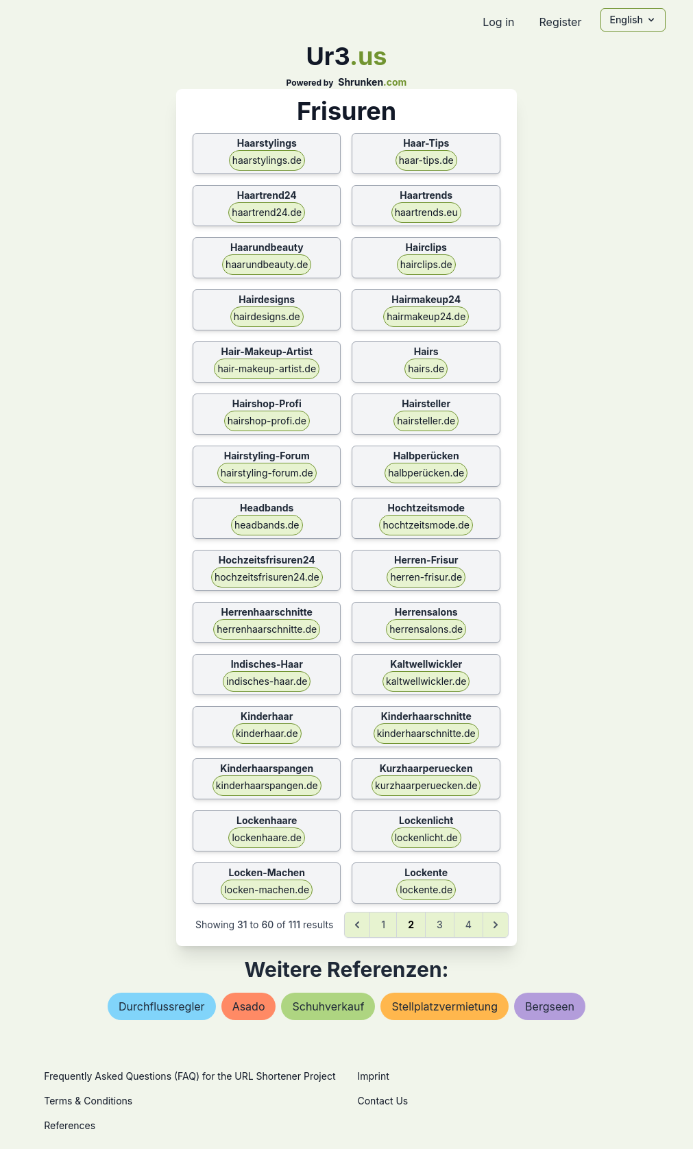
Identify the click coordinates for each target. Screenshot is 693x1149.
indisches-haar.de (266, 681)
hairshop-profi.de (267, 420)
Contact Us (383, 1100)
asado (248, 1006)
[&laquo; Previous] (357, 925)
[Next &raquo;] (496, 925)
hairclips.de (426, 264)
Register (560, 22)
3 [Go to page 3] (440, 924)
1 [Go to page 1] (383, 924)
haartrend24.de (267, 212)
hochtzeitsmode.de (426, 525)
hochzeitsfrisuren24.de (267, 577)
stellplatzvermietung (444, 1006)
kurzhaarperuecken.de (426, 785)
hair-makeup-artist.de (266, 368)
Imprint (373, 1076)
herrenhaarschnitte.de (267, 629)
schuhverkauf (328, 1006)
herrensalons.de (426, 629)
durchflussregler (162, 1006)
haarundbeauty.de (267, 264)
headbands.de (267, 525)
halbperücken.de (426, 473)
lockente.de (426, 889)
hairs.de (426, 368)
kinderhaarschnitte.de (426, 733)
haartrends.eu (426, 212)
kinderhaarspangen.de (267, 785)
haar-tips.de (426, 160)
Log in (498, 22)
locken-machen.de (266, 889)
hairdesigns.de (267, 316)
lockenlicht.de (426, 837)
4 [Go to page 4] (468, 924)
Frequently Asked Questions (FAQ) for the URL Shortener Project (189, 1076)
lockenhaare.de (267, 837)
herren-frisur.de (426, 577)
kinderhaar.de (267, 733)
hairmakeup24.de (426, 316)
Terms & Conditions (88, 1100)
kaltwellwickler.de (426, 681)
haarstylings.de (267, 160)
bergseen (549, 1006)
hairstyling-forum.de (267, 473)
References (69, 1125)
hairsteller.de (426, 420)
